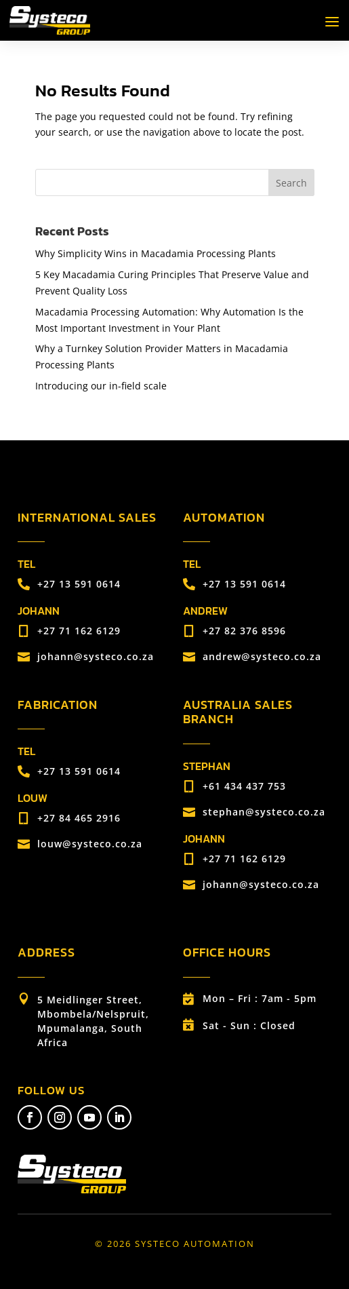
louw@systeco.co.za (89, 843)
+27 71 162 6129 (79, 630)
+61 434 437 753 (244, 786)
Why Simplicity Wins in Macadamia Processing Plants (155, 253)
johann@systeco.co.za (95, 656)
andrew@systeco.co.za (262, 656)
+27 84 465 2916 (79, 817)
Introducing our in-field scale (101, 385)
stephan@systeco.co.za (264, 811)
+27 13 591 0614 (79, 583)
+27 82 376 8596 (244, 630)
